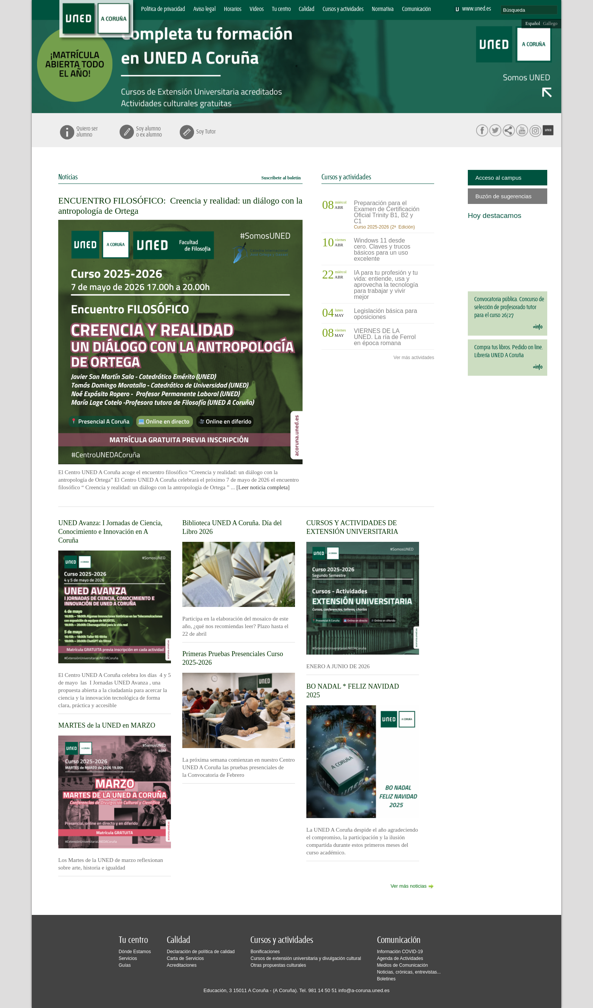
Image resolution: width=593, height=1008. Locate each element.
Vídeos (257, 9)
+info (537, 327)
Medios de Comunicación (402, 965)
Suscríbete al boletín (281, 177)
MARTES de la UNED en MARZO (106, 725)
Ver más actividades (414, 357)
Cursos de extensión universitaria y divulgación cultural (305, 958)
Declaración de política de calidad (200, 951)
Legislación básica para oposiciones (385, 314)
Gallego (550, 23)
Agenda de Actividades (400, 958)
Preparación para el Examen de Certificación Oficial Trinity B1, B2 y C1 (386, 212)
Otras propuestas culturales (278, 965)
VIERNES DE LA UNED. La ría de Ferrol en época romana (385, 337)
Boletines (386, 979)
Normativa (383, 9)
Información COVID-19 (400, 951)
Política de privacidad (163, 9)
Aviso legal (204, 9)
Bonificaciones (264, 951)
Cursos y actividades (343, 9)
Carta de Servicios (185, 958)
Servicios (128, 958)
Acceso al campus (498, 177)
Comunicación (416, 9)
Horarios (232, 9)
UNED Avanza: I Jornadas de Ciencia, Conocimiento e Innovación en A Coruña (110, 531)
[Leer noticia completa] (263, 487)
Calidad (306, 9)
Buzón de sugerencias (503, 196)
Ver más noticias (409, 886)
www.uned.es (476, 9)
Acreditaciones (182, 965)
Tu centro (281, 9)
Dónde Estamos (135, 951)
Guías (125, 965)
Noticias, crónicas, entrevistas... (409, 972)
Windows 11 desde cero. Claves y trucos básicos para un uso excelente (382, 249)
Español (532, 23)
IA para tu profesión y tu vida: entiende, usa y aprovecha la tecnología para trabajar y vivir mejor (386, 284)
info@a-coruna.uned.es (364, 990)
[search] (529, 9)
